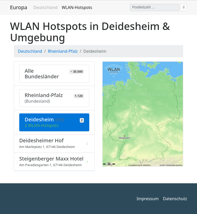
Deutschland (45, 7)
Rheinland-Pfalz (63, 51)
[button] (142, 113)
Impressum (147, 198)
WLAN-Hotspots (78, 7)
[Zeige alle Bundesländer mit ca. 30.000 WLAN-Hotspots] (54, 74)
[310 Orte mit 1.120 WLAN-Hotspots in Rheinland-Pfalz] (54, 98)
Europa (18, 7)
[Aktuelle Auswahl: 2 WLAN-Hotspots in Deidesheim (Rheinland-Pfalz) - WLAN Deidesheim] (54, 122)
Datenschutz (175, 198)
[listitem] (54, 143)
